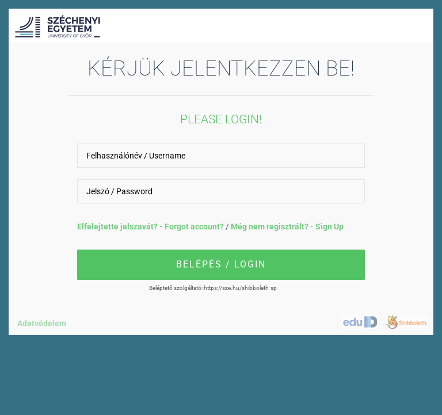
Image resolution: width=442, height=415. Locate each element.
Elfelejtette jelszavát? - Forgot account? (151, 226)
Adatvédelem (41, 323)
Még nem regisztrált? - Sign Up (287, 226)
